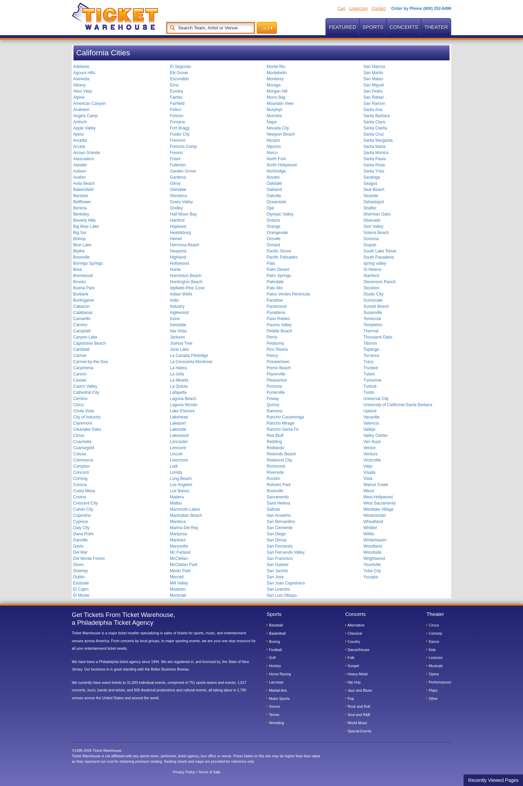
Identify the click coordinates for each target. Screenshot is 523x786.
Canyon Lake (85, 337)
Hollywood (179, 263)
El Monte (81, 595)
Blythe (78, 251)
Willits (368, 534)
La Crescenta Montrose (191, 361)
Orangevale (277, 232)
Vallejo (369, 429)
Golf (271, 658)
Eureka (176, 91)
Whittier (370, 527)
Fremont (177, 140)
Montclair (178, 595)
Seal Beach (373, 189)
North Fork (276, 158)
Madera (177, 497)
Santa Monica (375, 152)
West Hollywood (378, 497)
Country (352, 641)
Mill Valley (179, 583)
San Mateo (373, 79)
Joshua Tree (181, 343)
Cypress (80, 521)
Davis (78, 546)
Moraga (274, 85)
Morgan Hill (277, 91)
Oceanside (276, 201)
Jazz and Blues (358, 690)
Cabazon (81, 306)
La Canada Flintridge (189, 355)
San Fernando (280, 546)
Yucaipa (370, 577)
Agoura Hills (84, 72)
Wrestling (275, 723)
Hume (175, 269)
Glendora (178, 195)
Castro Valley (85, 386)
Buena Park (84, 288)
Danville (80, 540)
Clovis (78, 435)
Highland (178, 257)
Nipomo (274, 146)
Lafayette (178, 392)
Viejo (367, 466)
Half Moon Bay (183, 214)
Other (432, 699)
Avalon (79, 177)
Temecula (372, 318)
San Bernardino (281, 521)
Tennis (273, 715)
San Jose (275, 577)
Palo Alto (275, 288)
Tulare (369, 374)
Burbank (81, 294)
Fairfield (177, 103)
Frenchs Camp (183, 146)
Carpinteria (83, 368)
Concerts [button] (403, 27)
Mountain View (280, 103)
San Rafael (373, 97)
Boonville (81, 257)
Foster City (180, 134)
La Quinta (179, 386)
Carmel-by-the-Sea (90, 361)
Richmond (276, 466)
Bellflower (82, 201)
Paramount (277, 306)
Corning (80, 478)
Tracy (368, 361)
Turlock (370, 386)
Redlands (275, 447)
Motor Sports (278, 699)
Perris (272, 337)
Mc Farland (180, 552)
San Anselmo (279, 515)
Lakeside (178, 429)
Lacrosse (275, 682)
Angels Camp (85, 115)
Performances (438, 682)
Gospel (352, 666)
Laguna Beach (183, 398)
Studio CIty (373, 294)
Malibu (176, 503)
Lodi (174, 466)
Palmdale (275, 281)
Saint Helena (278, 503)
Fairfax (176, 97)
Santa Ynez (374, 171)
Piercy (272, 355)
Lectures (434, 658)
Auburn (79, 171)
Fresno (176, 152)
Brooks (79, 281)
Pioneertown (278, 361)
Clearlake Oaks (87, 429)
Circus (432, 625)
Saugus (370, 183)
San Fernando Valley (286, 552)
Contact (379, 8)
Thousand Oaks (377, 337)
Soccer (273, 706)
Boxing (273, 641)
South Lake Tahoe (380, 251)
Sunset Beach (376, 306)
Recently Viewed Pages (493, 780)
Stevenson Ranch (379, 281)
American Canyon (89, 103)
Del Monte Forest (89, 558)
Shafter (370, 208)
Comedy (434, 633)
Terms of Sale (209, 772)
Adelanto (81, 66)
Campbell (82, 331)
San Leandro (278, 589)
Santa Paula (374, 158)
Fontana (177, 122)
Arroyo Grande (86, 152)
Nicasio (273, 140)
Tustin (368, 392)
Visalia (369, 472)
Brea (77, 269)
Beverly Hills (84, 220)
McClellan (179, 558)
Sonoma (371, 238)
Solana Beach (376, 232)
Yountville (372, 564)
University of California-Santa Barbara (397, 404)
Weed (368, 490)
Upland (369, 411)
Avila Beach (84, 183)
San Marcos (374, 66)
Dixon (78, 564)
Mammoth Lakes (185, 509)
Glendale (178, 189)
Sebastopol (373, 201)
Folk (349, 658)
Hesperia (178, 251)
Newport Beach (281, 134)
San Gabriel (277, 564)
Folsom (176, 115)
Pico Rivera (277, 349)
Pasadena (276, 312)
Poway (273, 398)
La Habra (178, 368)
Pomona (274, 386)
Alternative (354, 625)
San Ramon (374, 103)
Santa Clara (374, 122)
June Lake (179, 349)
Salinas (273, 509)
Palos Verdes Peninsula (288, 294)
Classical (353, 633)
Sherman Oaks (377, 214)
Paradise (275, 300)
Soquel (369, 245)
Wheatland (373, 521)
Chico (78, 404)
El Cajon (81, 589)
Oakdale (274, 183)
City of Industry (86, 417)
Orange (273, 226)
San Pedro (373, 91)
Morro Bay (276, 97)
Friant (175, 158)
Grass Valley (181, 201)
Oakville (274, 195)
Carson (79, 374)
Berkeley (81, 214)
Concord (81, 472)
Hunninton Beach (185, 275)
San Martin (373, 72)
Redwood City (279, 460)
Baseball (275, 625)
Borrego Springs (88, 263)
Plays (432, 690)
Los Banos (179, 490)
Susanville (372, 312)
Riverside (275, 472)
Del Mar (80, 552)
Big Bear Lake (86, 226)
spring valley (374, 263)
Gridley (176, 208)
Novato (273, 177)
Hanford (177, 220)
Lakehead (179, 417)
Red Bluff (275, 435)
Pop (349, 699)
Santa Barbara (376, 115)
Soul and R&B (357, 715)
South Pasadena (378, 257)
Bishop (79, 238)
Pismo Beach (279, 368)
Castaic (80, 380)
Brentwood (83, 275)
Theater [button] (436, 27)
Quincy (273, 404)
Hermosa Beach (184, 245)
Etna (174, 85)
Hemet (176, 238)
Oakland (274, 189)
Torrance (371, 355)
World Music (356, 723)
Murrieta (274, 115)
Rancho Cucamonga (285, 417)
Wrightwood (374, 558)
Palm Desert (278, 269)
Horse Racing (279, 674)
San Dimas (277, 540)
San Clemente (280, 527)
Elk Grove (179, 72)
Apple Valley (84, 128)
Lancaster (179, 441)
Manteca (178, 521)
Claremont (82, 423)
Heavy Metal (356, 674)
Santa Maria (374, 146)
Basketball (276, 633)
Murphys (274, 109)
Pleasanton (277, 380)
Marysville (179, 546)
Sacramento (278, 497)
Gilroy (175, 183)
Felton (175, 109)
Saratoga (371, 177)
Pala (271, 263)
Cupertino (82, 515)
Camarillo (82, 318)
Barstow (80, 195)
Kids (430, 650)
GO (266, 28)
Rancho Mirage (280, 423)
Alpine (78, 97)
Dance (432, 641)
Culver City (83, 509)
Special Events (358, 731)
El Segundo (180, 66)
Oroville (274, 238)
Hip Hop (353, 682)
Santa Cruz (373, 134)
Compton (81, 466)
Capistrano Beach (89, 343)
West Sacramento (379, 503)
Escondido (179, 79)
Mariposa (178, 534)
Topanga (371, 349)
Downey (80, 570)
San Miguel (373, 85)
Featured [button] (342, 27)
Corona (79, 484)
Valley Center (375, 435)
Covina (79, 497)
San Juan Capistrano (286, 583)
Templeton (372, 324)
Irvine (175, 318)
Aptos (78, 134)
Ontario (273, 220)
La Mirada (179, 380)
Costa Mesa (84, 490)
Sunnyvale (373, 300)
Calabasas (83, 312)
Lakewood (179, 435)
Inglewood (179, 312)
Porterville (276, 392)
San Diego (276, 534)
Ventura (370, 454)
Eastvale (81, 583)
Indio (174, 300)
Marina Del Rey (184, 527)
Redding (274, 441)
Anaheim (81, 109)
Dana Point (83, 534)
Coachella (82, 441)
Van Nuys (372, 441)
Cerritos (80, 398)
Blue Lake (82, 245)
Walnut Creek (375, 484)
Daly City (81, 527)
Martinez (178, 540)
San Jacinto (277, 570)
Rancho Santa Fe (282, 429)
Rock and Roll (357, 706)
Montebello (277, 72)
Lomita (176, 472)
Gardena (178, 177)
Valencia (371, 423)
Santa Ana (372, 109)
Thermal (370, 331)
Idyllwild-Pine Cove (187, 288)
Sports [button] (372, 27)
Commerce (83, 460)
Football (274, 650)
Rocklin (273, 478)
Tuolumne (372, 380)
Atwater (80, 165)
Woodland (372, 546)
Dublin (79, 577)
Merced (177, 577)
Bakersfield (83, 189)
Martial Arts (277, 690)
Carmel (79, 355)
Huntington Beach (186, 281)
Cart (341, 8)
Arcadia (80, 140)
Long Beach (181, 478)
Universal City (376, 398)
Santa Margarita (377, 140)
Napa (272, 122)
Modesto (178, 589)
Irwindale (178, 324)
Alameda (81, 79)
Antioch (80, 122)
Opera (432, 674)
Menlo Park (180, 570)
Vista (367, 478)
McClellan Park (184, 564)
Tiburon (370, 343)
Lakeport (178, 423)
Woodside (372, 552)
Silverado (371, 220)
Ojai (270, 208)
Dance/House (357, 650)
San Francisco (280, 558)
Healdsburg (180, 232)
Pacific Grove (279, 251)
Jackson (177, 337)
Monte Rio (276, 66)
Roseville (275, 490)
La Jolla (177, 374)
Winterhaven (374, 540)
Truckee (370, 368)
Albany (79, 85)
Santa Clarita (375, 128)
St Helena (372, 269)
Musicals (434, 666)
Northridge (276, 171)
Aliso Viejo (82, 91)
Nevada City (278, 128)
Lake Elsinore (182, 411)
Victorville (372, 460)
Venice (369, 447)
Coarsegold (83, 447)
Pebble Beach (279, 331)
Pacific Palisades (282, 257)
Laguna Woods (184, 404)
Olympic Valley (280, 214)
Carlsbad (81, 349)
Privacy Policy (184, 772)
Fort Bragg (179, 128)
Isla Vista (178, 331)
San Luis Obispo (282, 595)
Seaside (370, 195)
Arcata (79, 146)
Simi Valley (373, 226)
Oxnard (273, 245)
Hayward (178, 226)
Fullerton (178, 165)
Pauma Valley (279, 324)
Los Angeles (181, 484)
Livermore (179, 460)
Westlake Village (378, 509)
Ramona (274, 411)
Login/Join (358, 8)
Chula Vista (83, 411)
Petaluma (275, 343)
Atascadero (83, 158)
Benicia (79, 208)
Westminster (374, 515)
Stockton (371, 288)
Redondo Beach (281, 454)
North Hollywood (282, 165)
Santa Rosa (374, 165)
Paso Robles (278, 318)
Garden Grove (183, 171)
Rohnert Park (279, 484)
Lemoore (178, 447)
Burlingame (83, 300)
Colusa (79, 454)
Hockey (274, 666)
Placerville (276, 374)
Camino (80, 324)
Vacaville (371, 417)
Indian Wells (181, 294)
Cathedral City (86, 392)
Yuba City (372, 570)
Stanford (371, 275)
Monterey (275, 79)
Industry (177, 306)
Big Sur (79, 232)
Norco (272, 152)
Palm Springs (279, 275)
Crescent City (85, 503)
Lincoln (176, 454)
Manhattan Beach (186, 515)
